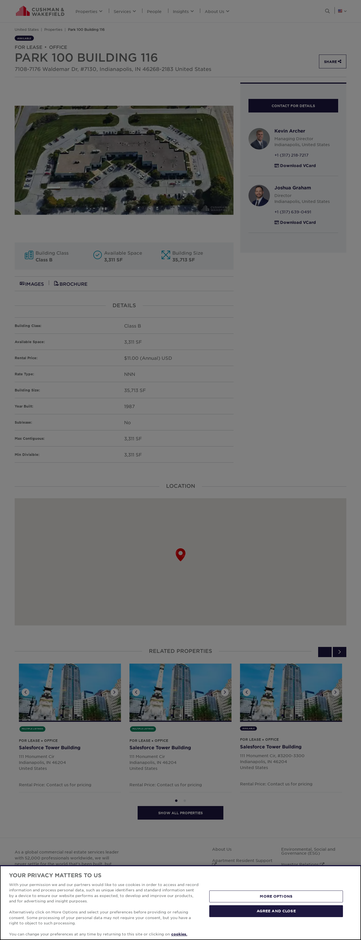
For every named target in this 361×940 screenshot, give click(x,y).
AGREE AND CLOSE (276, 911)
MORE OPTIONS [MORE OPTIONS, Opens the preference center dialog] (276, 896)
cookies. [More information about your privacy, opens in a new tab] (179, 934)
